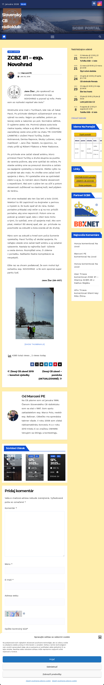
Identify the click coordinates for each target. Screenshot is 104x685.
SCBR (31, 456)
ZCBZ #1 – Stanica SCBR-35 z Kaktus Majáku (86, 280)
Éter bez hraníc (86, 92)
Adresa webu (11, 595)
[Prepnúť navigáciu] (52, 37)
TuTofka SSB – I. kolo (88, 61)
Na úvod (91, 256)
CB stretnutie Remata (88, 81)
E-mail (9, 580)
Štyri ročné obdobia (88, 71)
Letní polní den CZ (87, 102)
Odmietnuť (52, 667)
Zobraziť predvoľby (52, 674)
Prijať (52, 659)
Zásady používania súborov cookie (38, 681)
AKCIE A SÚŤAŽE (13, 52)
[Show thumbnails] (35, 344)
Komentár (11, 508)
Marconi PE (26, 73)
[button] (100, 637)
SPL (36, 456)
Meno (8, 564)
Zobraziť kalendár (78, 118)
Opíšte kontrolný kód (16, 629)
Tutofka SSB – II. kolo (88, 112)
